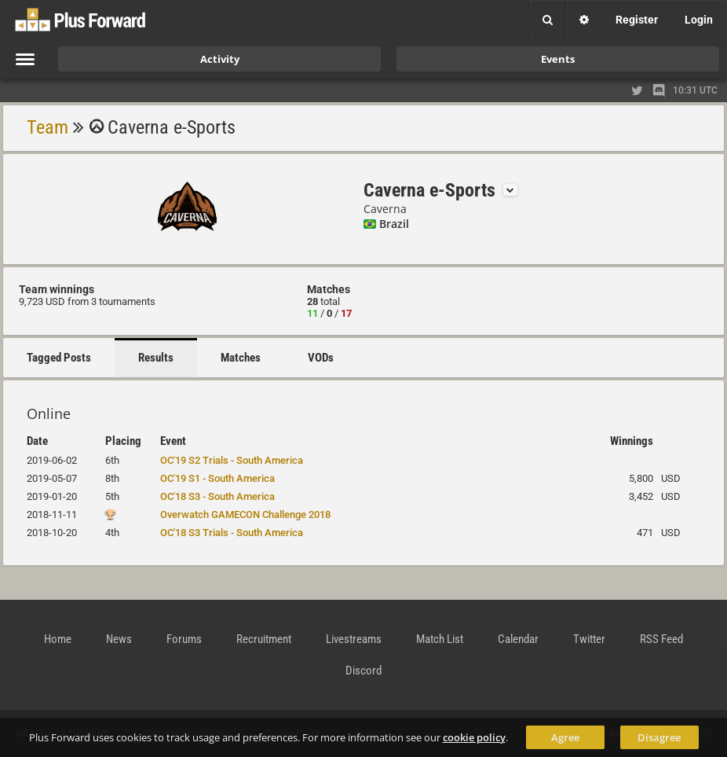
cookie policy (474, 737)
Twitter (589, 639)
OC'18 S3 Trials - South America (231, 532)
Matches (241, 358)
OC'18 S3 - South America (217, 496)
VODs (321, 358)
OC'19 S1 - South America (217, 478)
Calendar (518, 639)
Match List (439, 639)
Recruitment (263, 639)
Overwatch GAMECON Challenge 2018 (245, 514)
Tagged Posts (59, 358)
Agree (565, 737)
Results (156, 358)
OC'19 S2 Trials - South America (231, 460)
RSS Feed (661, 639)
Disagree (659, 737)
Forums (184, 639)
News (119, 639)
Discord (363, 670)
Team (47, 127)
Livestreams (354, 639)
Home (57, 639)
